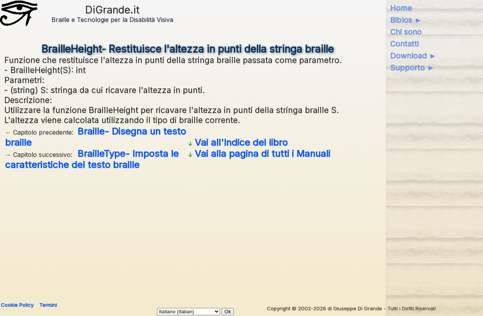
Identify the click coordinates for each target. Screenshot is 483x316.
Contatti (404, 43)
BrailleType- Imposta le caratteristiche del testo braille (92, 159)
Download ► (413, 55)
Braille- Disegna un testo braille (95, 137)
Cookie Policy (17, 305)
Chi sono (406, 32)
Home (401, 8)
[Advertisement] (234, 233)
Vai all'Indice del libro (241, 142)
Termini (48, 305)
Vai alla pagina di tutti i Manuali (262, 153)
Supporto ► (412, 67)
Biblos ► (406, 20)
